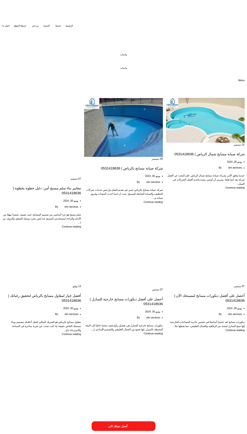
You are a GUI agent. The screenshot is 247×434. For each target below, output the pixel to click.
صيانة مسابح (238, 148)
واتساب (123, 54)
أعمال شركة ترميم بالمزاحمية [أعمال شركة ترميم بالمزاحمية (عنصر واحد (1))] (156, 366)
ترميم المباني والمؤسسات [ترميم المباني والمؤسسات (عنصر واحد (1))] (99, 379)
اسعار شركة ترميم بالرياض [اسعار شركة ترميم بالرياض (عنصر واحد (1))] (107, 372)
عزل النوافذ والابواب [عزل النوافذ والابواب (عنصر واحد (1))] (86, 385)
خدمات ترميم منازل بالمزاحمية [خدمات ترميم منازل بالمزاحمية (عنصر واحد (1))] (39, 379)
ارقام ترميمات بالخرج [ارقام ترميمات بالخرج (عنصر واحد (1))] (165, 372)
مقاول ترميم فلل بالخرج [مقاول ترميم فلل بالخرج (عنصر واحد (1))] (203, 389)
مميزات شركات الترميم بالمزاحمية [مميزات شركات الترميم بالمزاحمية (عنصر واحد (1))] (116, 389)
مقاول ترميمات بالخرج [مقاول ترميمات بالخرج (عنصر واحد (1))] (237, 389)
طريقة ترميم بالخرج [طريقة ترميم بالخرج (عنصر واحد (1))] (122, 385)
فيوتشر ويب (8, 430)
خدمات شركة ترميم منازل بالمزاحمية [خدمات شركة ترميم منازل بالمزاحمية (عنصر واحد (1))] (208, 385)
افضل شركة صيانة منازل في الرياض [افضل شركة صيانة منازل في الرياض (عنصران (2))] (210, 377)
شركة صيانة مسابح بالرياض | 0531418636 (132, 168)
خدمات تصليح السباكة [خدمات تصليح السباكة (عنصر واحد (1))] (19, 379)
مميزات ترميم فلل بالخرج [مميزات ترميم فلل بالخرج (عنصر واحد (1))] (138, 389)
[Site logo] (225, 11)
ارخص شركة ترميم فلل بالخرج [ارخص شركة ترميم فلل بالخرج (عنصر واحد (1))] (70, 366)
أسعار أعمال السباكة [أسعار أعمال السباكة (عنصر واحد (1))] (221, 366)
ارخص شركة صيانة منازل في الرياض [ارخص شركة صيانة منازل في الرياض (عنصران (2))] (209, 371)
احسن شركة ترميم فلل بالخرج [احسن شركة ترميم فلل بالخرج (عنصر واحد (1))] (114, 366)
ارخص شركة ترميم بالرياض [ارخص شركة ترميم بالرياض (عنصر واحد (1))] (92, 366)
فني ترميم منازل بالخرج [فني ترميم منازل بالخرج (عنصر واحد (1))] (34, 385)
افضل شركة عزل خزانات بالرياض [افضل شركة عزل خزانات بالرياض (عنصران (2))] (142, 377)
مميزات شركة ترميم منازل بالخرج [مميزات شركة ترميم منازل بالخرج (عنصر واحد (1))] (90, 389)
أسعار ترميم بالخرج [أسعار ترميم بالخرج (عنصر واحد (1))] (190, 366)
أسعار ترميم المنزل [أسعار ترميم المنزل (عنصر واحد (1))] (205, 366)
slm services (235, 167)
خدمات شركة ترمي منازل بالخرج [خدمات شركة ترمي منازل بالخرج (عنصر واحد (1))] (181, 385)
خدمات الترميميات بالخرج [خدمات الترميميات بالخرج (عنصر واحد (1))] (60, 379)
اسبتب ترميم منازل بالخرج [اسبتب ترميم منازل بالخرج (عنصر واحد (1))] (127, 372)
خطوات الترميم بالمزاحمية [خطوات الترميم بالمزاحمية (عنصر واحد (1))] (140, 385)
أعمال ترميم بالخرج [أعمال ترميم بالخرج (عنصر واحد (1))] (176, 366)
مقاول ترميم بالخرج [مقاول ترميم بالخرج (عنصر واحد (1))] (220, 389)
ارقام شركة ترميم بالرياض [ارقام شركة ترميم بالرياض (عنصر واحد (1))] (147, 372)
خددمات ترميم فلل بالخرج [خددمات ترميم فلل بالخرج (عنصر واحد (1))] (79, 379)
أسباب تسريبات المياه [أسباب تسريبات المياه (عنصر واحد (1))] (237, 366)
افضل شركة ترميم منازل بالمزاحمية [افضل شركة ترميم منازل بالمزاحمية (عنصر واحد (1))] (59, 372)
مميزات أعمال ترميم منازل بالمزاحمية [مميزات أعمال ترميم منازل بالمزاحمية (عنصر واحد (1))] (180, 389)
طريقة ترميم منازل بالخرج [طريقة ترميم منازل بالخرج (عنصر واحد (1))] (104, 385)
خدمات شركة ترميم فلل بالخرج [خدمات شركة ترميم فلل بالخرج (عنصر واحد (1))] (233, 385)
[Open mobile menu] (241, 80)
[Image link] (33, 413)
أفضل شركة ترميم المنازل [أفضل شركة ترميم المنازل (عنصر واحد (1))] (135, 366)
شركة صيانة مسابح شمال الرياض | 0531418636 (209, 154)
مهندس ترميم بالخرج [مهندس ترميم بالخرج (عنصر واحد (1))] (41, 389)
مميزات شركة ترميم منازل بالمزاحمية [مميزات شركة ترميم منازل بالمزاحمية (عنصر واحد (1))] (64, 389)
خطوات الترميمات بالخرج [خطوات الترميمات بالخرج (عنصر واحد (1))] (160, 385)
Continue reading (235, 187)
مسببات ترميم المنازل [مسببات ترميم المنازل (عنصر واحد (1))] (17, 385)
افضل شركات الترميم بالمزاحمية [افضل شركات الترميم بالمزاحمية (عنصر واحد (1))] (85, 372)
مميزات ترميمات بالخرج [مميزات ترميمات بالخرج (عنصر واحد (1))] (157, 389)
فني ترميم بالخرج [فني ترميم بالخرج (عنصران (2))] (61, 384)
